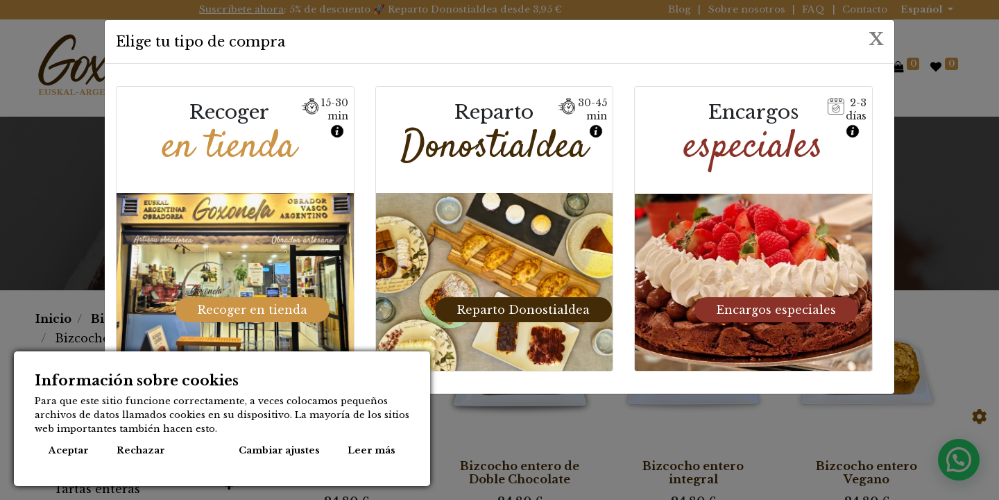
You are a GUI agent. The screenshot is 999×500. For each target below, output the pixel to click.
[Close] (876, 38)
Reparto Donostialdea (523, 308)
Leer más (371, 450)
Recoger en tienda (252, 308)
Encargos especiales (776, 308)
